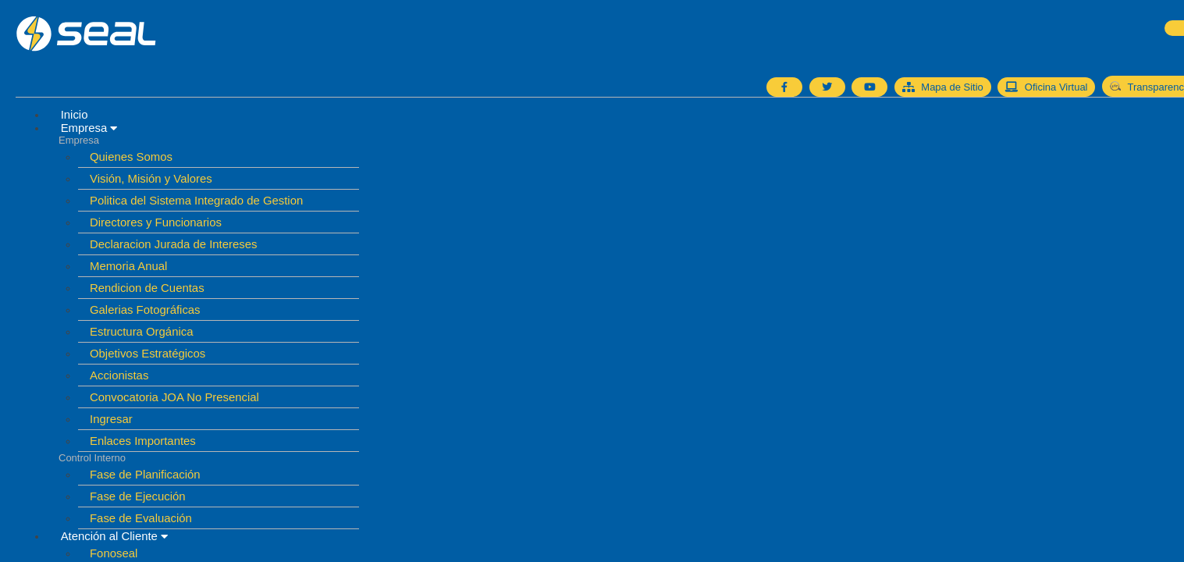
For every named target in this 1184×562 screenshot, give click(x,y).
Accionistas (119, 375)
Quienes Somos (131, 156)
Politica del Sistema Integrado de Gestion (197, 200)
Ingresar (111, 418)
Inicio (74, 114)
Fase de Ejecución (138, 496)
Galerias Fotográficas (145, 309)
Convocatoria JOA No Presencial (175, 397)
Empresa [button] (89, 127)
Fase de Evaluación (141, 518)
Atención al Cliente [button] (115, 535)
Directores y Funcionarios (156, 222)
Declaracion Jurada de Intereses (174, 244)
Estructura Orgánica (142, 331)
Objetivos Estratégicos (148, 353)
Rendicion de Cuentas (147, 287)
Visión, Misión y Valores (151, 178)
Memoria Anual (129, 265)
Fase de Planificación (145, 474)
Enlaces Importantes (143, 440)
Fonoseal (113, 553)
